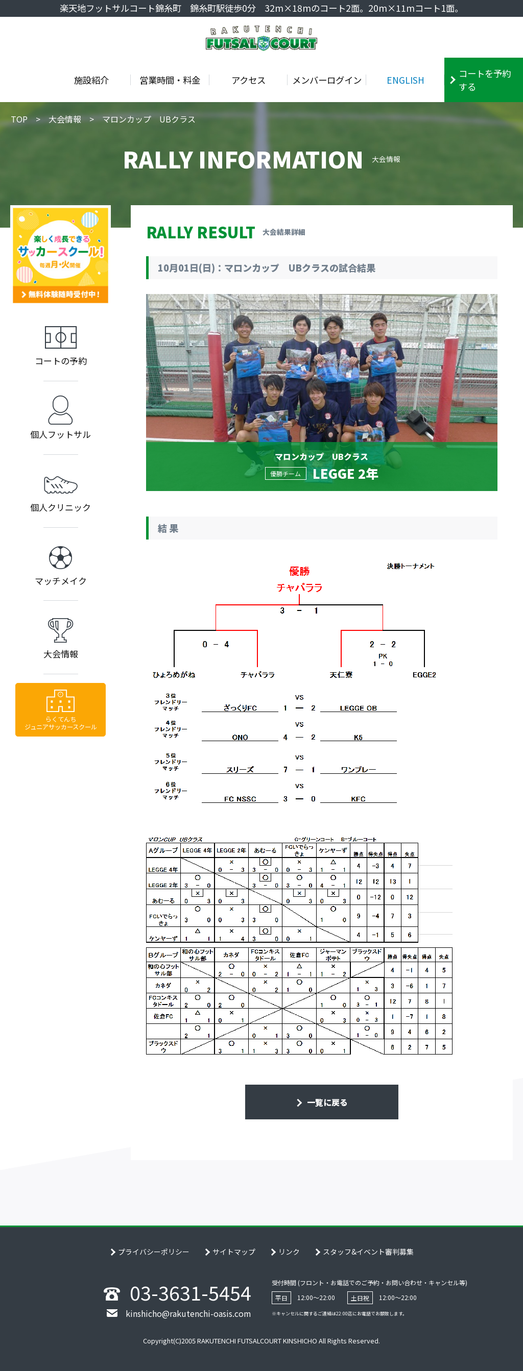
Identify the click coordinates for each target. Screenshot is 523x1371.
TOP (19, 119)
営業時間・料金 (169, 80)
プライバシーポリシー (153, 1251)
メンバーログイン (327, 80)
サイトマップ (233, 1251)
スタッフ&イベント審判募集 (368, 1251)
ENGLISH (405, 80)
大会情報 (65, 119)
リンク (289, 1251)
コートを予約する (485, 80)
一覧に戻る (326, 1102)
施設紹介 (91, 80)
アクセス (248, 80)
